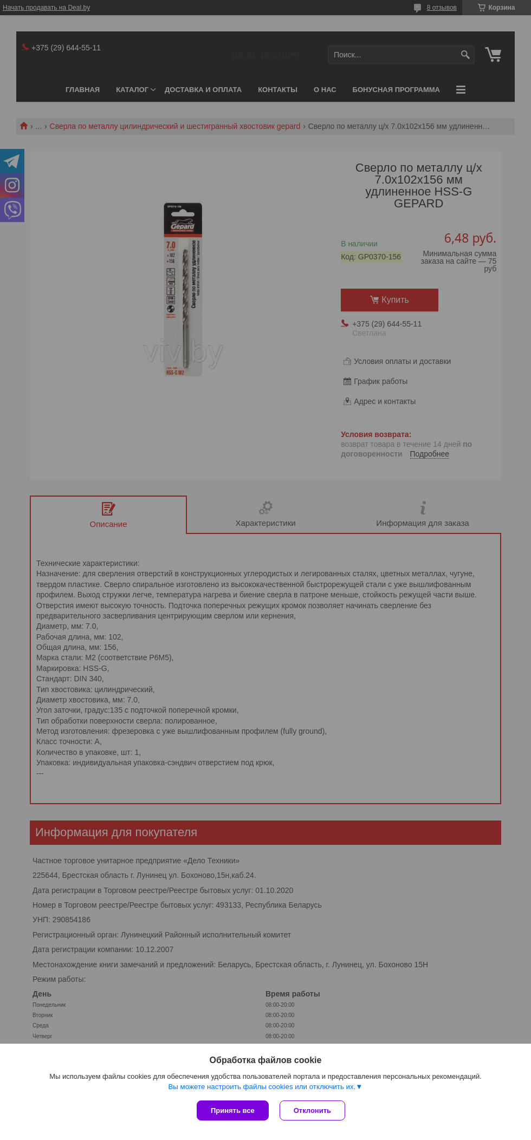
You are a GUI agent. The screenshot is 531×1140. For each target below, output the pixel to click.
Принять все (233, 1110)
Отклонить (312, 1110)
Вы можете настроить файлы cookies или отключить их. (261, 1087)
